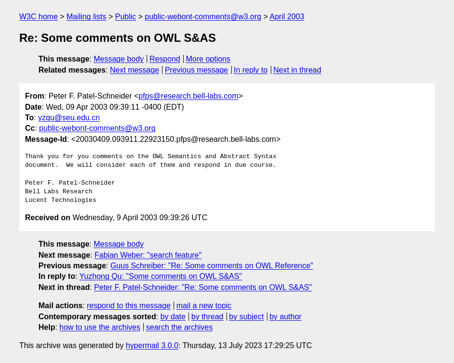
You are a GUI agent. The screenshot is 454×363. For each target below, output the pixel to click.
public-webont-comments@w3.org (203, 17)
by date (172, 317)
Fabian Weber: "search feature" (148, 255)
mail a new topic (204, 305)
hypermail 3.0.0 (152, 345)
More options (208, 59)
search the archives (179, 327)
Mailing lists (86, 17)
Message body (119, 59)
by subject (246, 317)
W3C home (38, 17)
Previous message (196, 70)
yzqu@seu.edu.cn (69, 117)
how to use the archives (100, 327)
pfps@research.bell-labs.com (188, 96)
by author (285, 317)
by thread (207, 317)
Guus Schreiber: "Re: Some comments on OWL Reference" (211, 266)
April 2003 (287, 17)
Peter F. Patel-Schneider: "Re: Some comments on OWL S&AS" (203, 287)
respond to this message (128, 305)
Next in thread (297, 70)
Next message (134, 70)
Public (125, 17)
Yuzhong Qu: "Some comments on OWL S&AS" (160, 276)
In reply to (250, 70)
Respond (165, 59)
